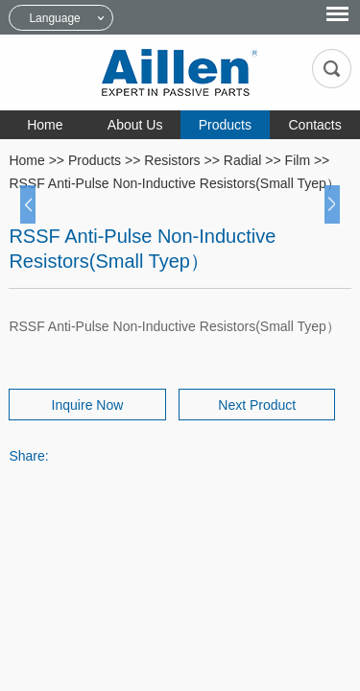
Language (54, 18)
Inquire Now (88, 405)
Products (225, 124)
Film (297, 160)
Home (44, 124)
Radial (243, 160)
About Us (135, 124)
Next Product (257, 405)
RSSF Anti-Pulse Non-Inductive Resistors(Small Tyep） (174, 183)
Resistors (172, 160)
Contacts (315, 124)
